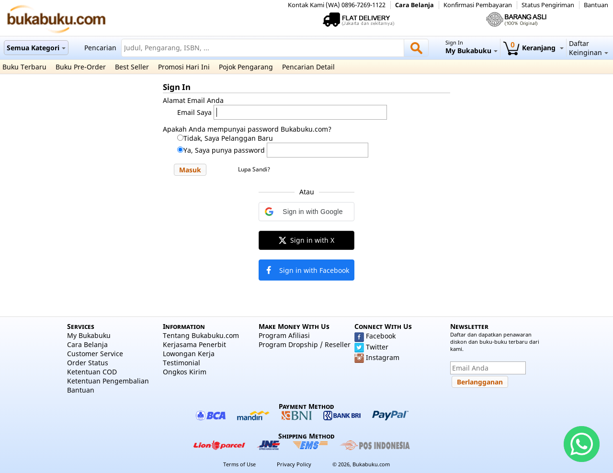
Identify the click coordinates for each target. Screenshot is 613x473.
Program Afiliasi (284, 335)
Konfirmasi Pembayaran (477, 5)
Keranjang (533, 47)
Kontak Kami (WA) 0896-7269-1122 (337, 5)
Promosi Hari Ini (184, 66)
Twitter (377, 346)
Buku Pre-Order (81, 66)
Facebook (381, 335)
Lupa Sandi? (254, 169)
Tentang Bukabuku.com (201, 335)
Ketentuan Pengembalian (108, 380)
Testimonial (181, 362)
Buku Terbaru (24, 66)
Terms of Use (239, 464)
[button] (190, 170)
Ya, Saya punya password (224, 150)
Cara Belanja (414, 5)
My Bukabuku (89, 335)
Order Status (87, 362)
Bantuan (596, 5)
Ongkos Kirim (184, 371)
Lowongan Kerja (189, 353)
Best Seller (132, 66)
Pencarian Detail (308, 66)
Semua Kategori (36, 47)
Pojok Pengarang (246, 66)
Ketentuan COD (92, 371)
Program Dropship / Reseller (305, 344)
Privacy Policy (294, 464)
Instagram (382, 357)
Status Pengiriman (548, 5)
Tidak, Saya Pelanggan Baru (228, 138)
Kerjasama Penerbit (194, 344)
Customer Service (95, 353)
